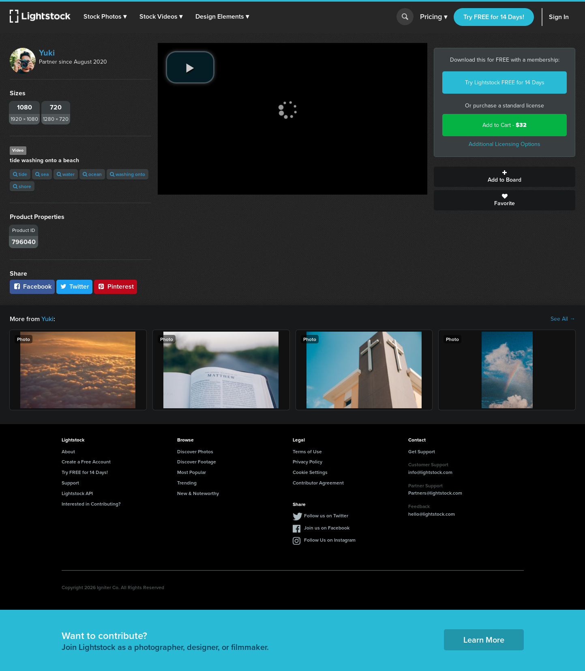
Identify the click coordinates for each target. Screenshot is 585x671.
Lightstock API (77, 493)
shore (22, 186)
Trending (187, 482)
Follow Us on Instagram (330, 539)
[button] (105, 17)
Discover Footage (196, 461)
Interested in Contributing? (91, 503)
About (68, 451)
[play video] (190, 67)
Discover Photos (195, 451)
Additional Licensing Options (504, 144)
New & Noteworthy (198, 493)
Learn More (483, 639)
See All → (563, 319)
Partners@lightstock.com (435, 492)
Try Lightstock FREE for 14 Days (504, 82)
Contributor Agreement (318, 482)
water (66, 174)
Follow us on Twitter (326, 515)
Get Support (421, 451)
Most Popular (191, 472)
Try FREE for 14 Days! (493, 16)
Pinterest (115, 286)
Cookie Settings (310, 472)
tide (20, 174)
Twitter (75, 286)
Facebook (32, 286)
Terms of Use (307, 451)
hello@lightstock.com (431, 513)
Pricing (433, 17)
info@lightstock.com (430, 472)
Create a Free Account (86, 461)
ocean (92, 174)
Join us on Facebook (326, 527)
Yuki (47, 53)
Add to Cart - (504, 125)
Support (70, 482)
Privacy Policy (307, 461)
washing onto (127, 174)
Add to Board (505, 177)
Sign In (559, 16)
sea (42, 174)
